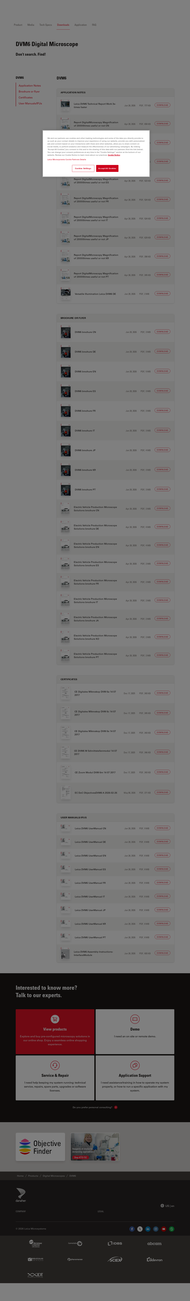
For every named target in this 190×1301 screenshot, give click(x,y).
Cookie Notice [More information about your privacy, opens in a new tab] (114, 155)
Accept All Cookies (107, 168)
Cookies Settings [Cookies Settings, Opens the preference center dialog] (83, 168)
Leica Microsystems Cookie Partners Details (66, 159)
